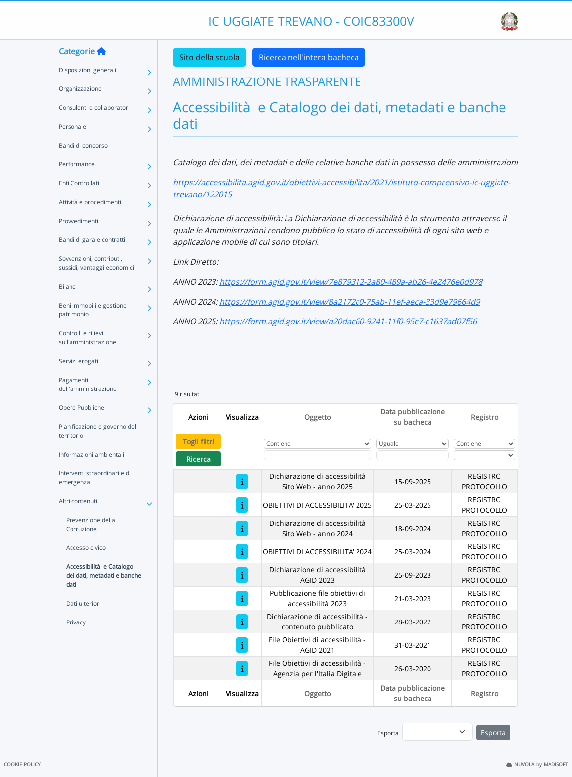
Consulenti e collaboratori (94, 126)
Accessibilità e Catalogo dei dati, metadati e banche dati (103, 594)
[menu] (437, 732)
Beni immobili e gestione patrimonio (93, 328)
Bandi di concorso (83, 164)
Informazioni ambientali (91, 473)
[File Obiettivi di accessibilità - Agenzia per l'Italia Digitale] (242, 668)
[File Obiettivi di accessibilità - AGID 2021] (242, 645)
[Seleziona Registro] (484, 455)
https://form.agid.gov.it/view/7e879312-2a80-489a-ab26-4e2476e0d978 (350, 281)
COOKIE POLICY (22, 764)
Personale (72, 145)
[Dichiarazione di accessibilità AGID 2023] (242, 575)
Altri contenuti (78, 520)
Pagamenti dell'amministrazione (88, 403)
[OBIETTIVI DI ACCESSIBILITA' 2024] (242, 551)
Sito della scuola (209, 57)
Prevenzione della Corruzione (90, 543)
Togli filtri (198, 441)
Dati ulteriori (83, 622)
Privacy (76, 641)
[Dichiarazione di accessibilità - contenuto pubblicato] (242, 621)
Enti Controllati (79, 202)
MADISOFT (556, 764)
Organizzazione (80, 107)
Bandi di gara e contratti (92, 258)
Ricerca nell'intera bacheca (309, 57)
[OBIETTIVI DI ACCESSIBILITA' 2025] (242, 505)
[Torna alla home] (101, 70)
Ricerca (198, 459)
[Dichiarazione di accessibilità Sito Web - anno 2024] (242, 528)
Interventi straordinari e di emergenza (95, 496)
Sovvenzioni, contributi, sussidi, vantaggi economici (96, 282)
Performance (77, 183)
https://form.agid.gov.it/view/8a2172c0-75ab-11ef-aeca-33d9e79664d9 (349, 301)
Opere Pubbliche (81, 426)
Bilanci (68, 305)
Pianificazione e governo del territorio (97, 450)
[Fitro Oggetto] (317, 455)
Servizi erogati (78, 380)
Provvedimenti (78, 239)
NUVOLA (520, 764)
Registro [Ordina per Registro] (484, 417)
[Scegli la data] (412, 455)
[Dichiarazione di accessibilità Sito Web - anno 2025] (242, 481)
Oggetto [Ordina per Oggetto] (317, 417)
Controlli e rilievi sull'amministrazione (87, 356)
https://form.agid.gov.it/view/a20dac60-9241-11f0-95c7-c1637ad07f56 (348, 321)
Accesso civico (86, 566)
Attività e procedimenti (90, 221)
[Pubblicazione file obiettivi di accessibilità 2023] (242, 598)
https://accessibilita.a (212, 182)
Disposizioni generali (87, 88)
